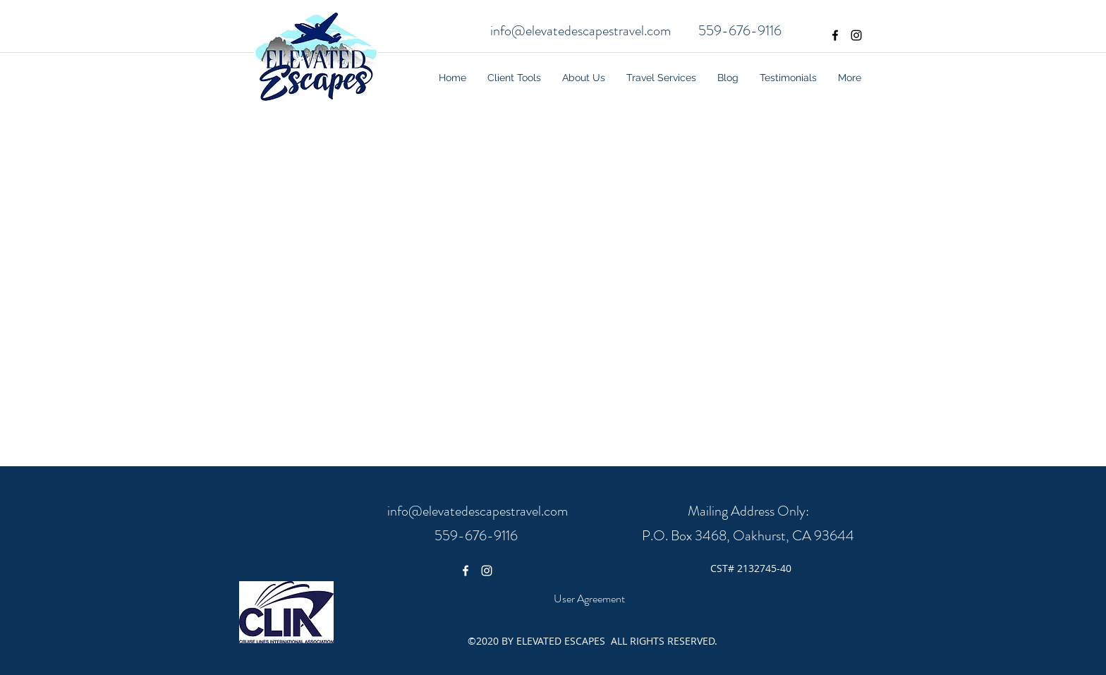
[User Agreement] (589, 599)
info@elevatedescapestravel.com (580, 30)
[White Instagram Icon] (487, 571)
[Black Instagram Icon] (856, 35)
